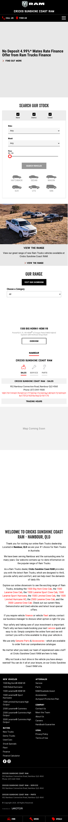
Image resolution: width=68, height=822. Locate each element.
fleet (45, 615)
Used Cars (7, 739)
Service (39, 683)
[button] (34, 55)
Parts (38, 687)
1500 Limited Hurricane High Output (16, 703)
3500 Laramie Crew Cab (20, 602)
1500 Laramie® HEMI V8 (14, 691)
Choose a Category (34, 292)
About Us (40, 716)
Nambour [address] (34, 352)
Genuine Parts (23, 640)
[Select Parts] (44, 370)
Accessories (38, 640)
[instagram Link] (9, 761)
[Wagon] (51, 177)
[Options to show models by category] (34, 294)
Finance (6, 751)
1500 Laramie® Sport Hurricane (13, 696)
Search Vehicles (34, 166)
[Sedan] (34, 177)
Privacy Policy (42, 734)
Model (34, 141)
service (51, 628)
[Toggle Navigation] (64, 18)
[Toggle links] (12, 808)
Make (34, 129)
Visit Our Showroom (34, 282)
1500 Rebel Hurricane (12, 687)
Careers (39, 720)
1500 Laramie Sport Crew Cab (42, 592)
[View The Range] (34, 235)
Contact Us (41, 708)
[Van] (51, 188)
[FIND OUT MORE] (12, 60)
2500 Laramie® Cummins (15, 708)
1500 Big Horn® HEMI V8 (14, 683)
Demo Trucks (9, 736)
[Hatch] (16, 177)
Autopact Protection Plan (47, 699)
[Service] (34, 819)
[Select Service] (34, 370)
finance (29, 615)
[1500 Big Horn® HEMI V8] (34, 321)
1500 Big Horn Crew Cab (39, 588)
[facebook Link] (5, 761)
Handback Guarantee (45, 724)
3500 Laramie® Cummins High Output (17, 721)
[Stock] (11, 819)
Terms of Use (42, 738)
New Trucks (8, 732)
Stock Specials (9, 743)
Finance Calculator (11, 755)
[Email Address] (34, 394)
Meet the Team (43, 712)
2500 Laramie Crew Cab (43, 599)
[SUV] (16, 188)
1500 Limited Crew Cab (44, 595)
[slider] (10, 156)
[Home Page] (34, 4)
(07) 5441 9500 (37, 390)
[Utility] (34, 188)
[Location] (23, 370)
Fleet (5, 747)
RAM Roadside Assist (45, 691)
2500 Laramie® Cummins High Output (17, 714)
